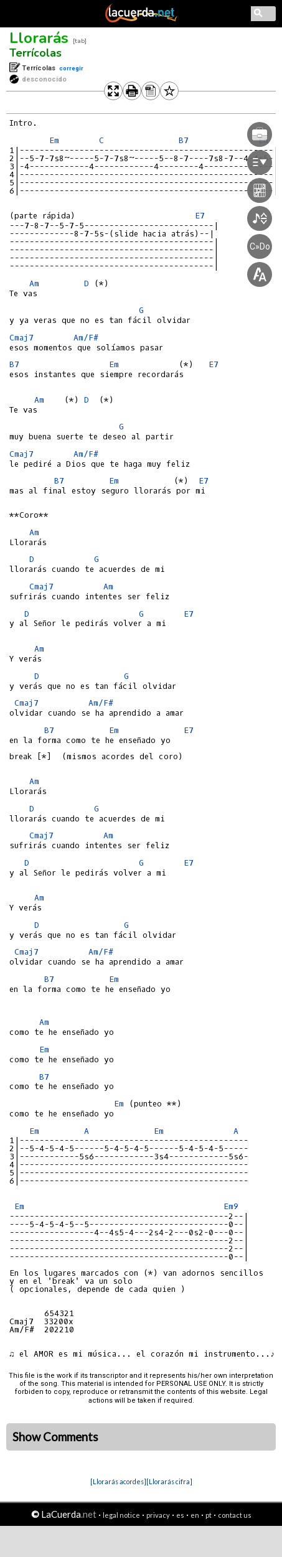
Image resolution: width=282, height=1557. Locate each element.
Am (34, 283)
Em (54, 140)
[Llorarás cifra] (169, 1481)
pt (208, 1515)
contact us (234, 1515)
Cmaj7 (21, 337)
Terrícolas (35, 52)
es (180, 1515)
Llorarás (38, 38)
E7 (204, 480)
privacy (158, 1515)
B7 (14, 364)
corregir (71, 68)
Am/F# (85, 337)
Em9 (230, 1206)
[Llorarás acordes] (118, 1481)
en (194, 1515)
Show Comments (55, 1437)
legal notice (121, 1515)
